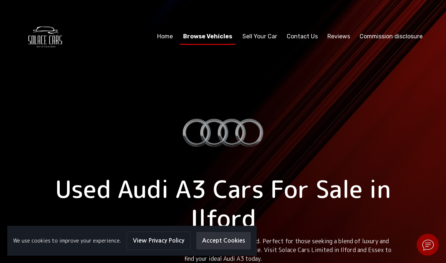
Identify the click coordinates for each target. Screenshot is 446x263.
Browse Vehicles (207, 36)
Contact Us (302, 36)
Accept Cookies (223, 240)
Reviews (338, 36)
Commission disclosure (391, 36)
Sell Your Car (259, 36)
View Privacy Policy (158, 240)
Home (165, 36)
